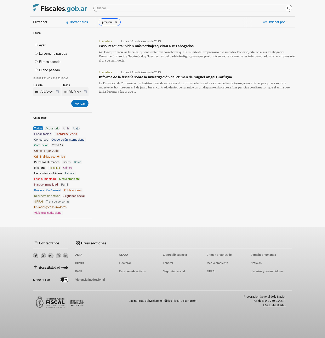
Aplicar (80, 103)
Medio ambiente (217, 263)
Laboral (168, 263)
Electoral (125, 263)
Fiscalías (106, 41)
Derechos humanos (263, 254)
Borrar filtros (77, 22)
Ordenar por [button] (275, 22)
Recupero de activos (132, 271)
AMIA (78, 254)
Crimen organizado (219, 254)
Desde (37, 85)
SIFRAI (211, 271)
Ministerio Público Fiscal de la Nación (172, 300)
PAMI (78, 271)
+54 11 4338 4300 (274, 305)
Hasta (66, 85)
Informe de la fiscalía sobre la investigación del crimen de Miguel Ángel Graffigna (165, 77)
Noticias (256, 263)
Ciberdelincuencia (175, 254)
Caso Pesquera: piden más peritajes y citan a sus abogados (146, 46)
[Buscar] (190, 8)
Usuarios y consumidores (267, 271)
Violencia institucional (90, 279)
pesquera (110, 22)
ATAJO (123, 254)
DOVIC (79, 263)
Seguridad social (174, 271)
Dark (64, 280)
